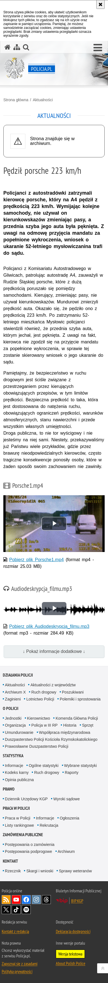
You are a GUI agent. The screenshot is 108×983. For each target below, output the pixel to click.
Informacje (14, 765)
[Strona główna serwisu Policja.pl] (7, 47)
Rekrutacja (49, 825)
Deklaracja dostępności (73, 931)
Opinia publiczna (19, 780)
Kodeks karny (17, 772)
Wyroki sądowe (66, 799)
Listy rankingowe (19, 825)
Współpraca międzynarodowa (64, 732)
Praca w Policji (16, 808)
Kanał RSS (6, 899)
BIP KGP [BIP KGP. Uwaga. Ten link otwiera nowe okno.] (77, 900)
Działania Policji (18, 675)
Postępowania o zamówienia (29, 844)
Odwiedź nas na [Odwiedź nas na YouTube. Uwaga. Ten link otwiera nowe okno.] (16, 899)
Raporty (71, 772)
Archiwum (66, 851)
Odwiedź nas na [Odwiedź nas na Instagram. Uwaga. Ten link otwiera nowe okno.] (36, 899)
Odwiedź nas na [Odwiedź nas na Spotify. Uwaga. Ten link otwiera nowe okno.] (26, 909)
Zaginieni (13, 699)
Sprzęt (87, 725)
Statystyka (13, 756)
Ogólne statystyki (44, 765)
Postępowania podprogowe (28, 851)
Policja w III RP (44, 725)
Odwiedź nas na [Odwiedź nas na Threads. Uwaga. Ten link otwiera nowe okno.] (46, 899)
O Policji (10, 708)
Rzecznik (13, 871)
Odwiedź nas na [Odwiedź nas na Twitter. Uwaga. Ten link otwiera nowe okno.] (6, 909)
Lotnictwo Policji (40, 699)
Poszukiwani (73, 692)
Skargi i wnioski (39, 871)
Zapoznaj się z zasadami (19, 963)
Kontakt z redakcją (15, 931)
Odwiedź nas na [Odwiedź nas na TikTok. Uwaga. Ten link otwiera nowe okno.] (16, 909)
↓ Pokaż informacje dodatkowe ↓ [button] (54, 651)
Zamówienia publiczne (23, 835)
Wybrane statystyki (80, 765)
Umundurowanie (19, 732)
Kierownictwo (38, 718)
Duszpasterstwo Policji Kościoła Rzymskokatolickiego (51, 739)
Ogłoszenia (69, 818)
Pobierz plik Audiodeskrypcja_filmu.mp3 (49, 626)
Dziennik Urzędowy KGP (26, 799)
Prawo (9, 789)
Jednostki (13, 718)
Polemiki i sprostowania (80, 699)
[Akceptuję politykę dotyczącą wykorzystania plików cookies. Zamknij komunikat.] (100, 4)
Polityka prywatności (17, 971)
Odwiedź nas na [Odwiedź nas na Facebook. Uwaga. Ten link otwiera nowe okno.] (26, 899)
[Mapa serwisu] (16, 47)
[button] (97, 48)
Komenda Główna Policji (77, 718)
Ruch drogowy (43, 692)
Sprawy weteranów (75, 871)
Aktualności (43, 100)
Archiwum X (15, 692)
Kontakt (10, 861)
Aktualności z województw (53, 685)
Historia (69, 725)
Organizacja (15, 725)
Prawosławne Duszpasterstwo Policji (36, 746)
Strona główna (15, 100)
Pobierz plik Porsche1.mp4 (36, 559)
